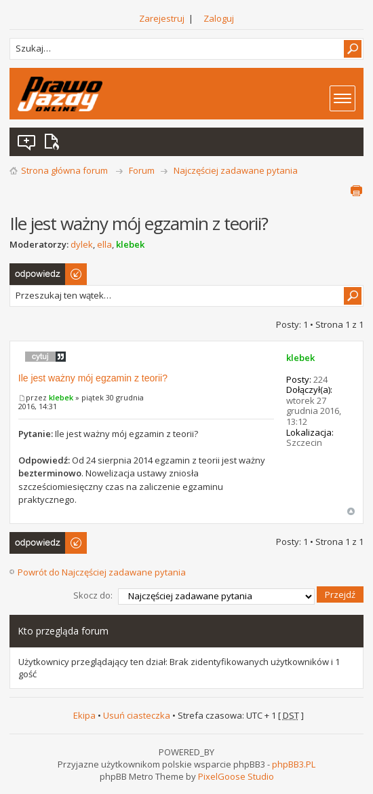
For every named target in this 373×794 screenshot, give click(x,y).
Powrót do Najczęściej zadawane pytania (102, 572)
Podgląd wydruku (356, 191)
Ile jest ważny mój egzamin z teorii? (93, 378)
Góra (351, 511)
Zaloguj (218, 18)
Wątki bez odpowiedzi (27, 141)
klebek (130, 244)
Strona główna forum (64, 170)
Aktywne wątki (54, 141)
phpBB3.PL (293, 764)
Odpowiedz (48, 274)
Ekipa (84, 715)
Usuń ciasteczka (136, 715)
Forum (142, 170)
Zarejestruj (161, 18)
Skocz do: (93, 595)
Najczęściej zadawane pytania (236, 170)
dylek (82, 244)
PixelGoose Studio (236, 776)
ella (104, 244)
